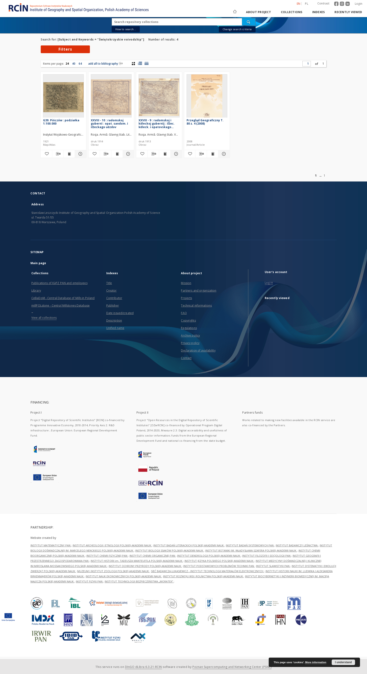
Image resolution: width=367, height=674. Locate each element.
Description (114, 320)
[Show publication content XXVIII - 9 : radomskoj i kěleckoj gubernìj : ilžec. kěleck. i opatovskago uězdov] (164, 154)
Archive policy (190, 335)
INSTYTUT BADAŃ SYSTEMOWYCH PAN (250, 545)
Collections (291, 12)
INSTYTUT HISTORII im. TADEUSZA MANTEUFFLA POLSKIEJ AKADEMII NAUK (137, 561)
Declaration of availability (198, 350)
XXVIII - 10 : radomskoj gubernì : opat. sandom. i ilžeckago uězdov (109, 123)
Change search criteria (237, 29)
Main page (38, 263)
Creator (111, 291)
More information (315, 662)
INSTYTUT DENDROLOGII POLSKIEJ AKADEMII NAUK (209, 555)
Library (36, 291)
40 (73, 64)
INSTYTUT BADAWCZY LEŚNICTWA (297, 545)
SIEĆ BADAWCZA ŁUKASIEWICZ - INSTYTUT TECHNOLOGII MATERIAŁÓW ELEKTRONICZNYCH (207, 571)
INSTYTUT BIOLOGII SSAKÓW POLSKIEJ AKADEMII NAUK (169, 550)
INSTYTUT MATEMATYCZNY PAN (50, 545)
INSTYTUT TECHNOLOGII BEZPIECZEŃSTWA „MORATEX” (139, 581)
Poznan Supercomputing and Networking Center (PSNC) (232, 667)
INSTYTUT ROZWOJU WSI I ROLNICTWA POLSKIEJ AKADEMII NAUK (203, 576)
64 (80, 64)
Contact (186, 358)
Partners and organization (198, 291)
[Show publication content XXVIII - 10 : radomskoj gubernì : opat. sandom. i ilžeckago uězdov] (117, 154)
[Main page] (234, 12)
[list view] (146, 63)
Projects (186, 298)
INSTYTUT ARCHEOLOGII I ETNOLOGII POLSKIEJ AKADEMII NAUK (112, 545)
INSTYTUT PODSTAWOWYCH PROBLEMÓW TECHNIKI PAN (219, 566)
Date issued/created (120, 313)
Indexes (318, 12)
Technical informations (196, 305)
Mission (186, 283)
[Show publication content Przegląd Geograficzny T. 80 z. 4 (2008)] (212, 154)
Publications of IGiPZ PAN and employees (59, 283)
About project (258, 12)
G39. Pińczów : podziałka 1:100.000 (61, 122)
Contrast (323, 3)
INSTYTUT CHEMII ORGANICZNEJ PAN (152, 555)
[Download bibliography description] (57, 154)
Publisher (112, 305)
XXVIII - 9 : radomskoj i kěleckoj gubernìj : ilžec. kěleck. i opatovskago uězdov (157, 123)
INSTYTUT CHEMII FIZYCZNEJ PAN (107, 555)
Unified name (115, 328)
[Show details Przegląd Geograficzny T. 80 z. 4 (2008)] (223, 154)
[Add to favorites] (46, 154)
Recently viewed (348, 12)
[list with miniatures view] (140, 63)
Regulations (189, 328)
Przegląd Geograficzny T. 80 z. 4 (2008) (205, 122)
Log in (269, 283)
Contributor (114, 298)
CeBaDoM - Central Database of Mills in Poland (63, 298)
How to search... (125, 29)
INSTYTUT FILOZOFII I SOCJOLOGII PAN (266, 555)
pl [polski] (306, 3)
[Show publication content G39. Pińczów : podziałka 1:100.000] (69, 154)
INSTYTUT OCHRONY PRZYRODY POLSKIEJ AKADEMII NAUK (145, 566)
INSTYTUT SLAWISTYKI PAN (273, 566)
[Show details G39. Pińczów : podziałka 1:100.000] (79, 154)
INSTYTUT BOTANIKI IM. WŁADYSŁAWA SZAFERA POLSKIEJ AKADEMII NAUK (251, 550)
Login (358, 3)
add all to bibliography (105, 64)
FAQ (184, 313)
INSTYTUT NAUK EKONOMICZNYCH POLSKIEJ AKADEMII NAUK (124, 576)
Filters (65, 49)
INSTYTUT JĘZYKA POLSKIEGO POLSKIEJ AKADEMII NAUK (219, 561)
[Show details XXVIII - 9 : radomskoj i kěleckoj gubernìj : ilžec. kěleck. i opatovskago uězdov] (175, 154)
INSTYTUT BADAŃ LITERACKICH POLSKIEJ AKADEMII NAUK (188, 545)
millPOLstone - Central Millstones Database (60, 305)
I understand (343, 662)
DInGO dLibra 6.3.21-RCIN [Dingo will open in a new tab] (143, 667)
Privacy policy (190, 343)
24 (67, 64)
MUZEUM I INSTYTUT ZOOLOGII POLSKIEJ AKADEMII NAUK (113, 571)
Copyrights (188, 320)
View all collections (44, 318)
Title (109, 283)
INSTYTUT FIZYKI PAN (89, 581)
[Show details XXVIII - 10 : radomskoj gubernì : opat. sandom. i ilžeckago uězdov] (127, 154)
